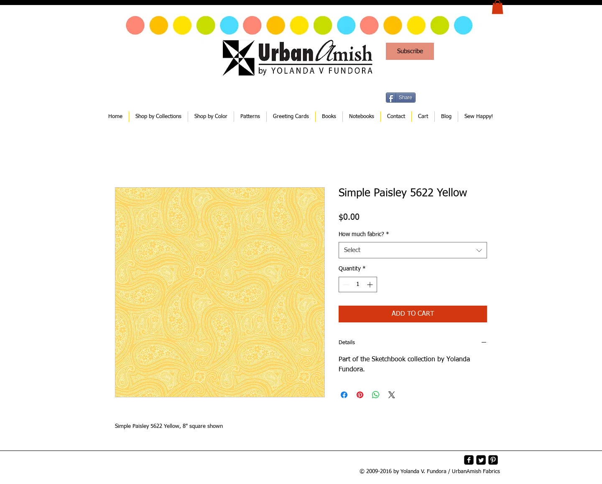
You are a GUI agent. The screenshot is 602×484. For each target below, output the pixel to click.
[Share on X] (392, 395)
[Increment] (370, 284)
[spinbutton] (357, 284)
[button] (497, 7)
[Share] (401, 98)
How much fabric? (364, 234)
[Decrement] (345, 284)
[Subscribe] (410, 51)
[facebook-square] (469, 460)
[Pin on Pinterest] (360, 395)
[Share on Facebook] (344, 395)
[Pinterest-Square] (493, 460)
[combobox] (413, 250)
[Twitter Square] (481, 460)
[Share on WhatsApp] (376, 395)
